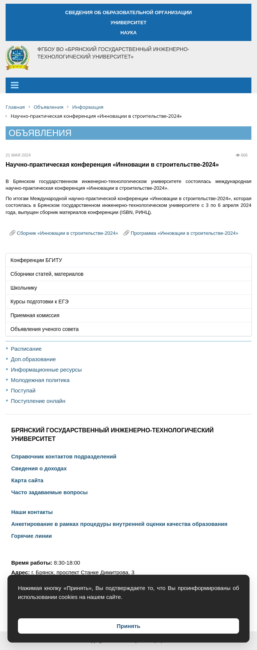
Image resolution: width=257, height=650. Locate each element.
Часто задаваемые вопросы (49, 492)
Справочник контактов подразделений (63, 457)
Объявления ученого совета (44, 329)
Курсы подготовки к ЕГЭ (39, 302)
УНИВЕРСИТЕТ (129, 22)
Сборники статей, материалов (47, 274)
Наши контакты (32, 512)
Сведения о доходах (39, 468)
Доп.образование (33, 359)
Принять (128, 626)
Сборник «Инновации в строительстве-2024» (67, 233)
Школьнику (23, 288)
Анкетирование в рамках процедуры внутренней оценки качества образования (119, 524)
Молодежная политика (40, 380)
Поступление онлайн (38, 401)
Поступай (23, 390)
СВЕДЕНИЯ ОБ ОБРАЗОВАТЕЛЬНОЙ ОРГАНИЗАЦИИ (128, 12)
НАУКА (128, 32)
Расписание (26, 348)
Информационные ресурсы (46, 369)
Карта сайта (27, 480)
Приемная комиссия (34, 315)
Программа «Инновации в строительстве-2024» (184, 233)
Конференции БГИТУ (36, 260)
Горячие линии (31, 536)
